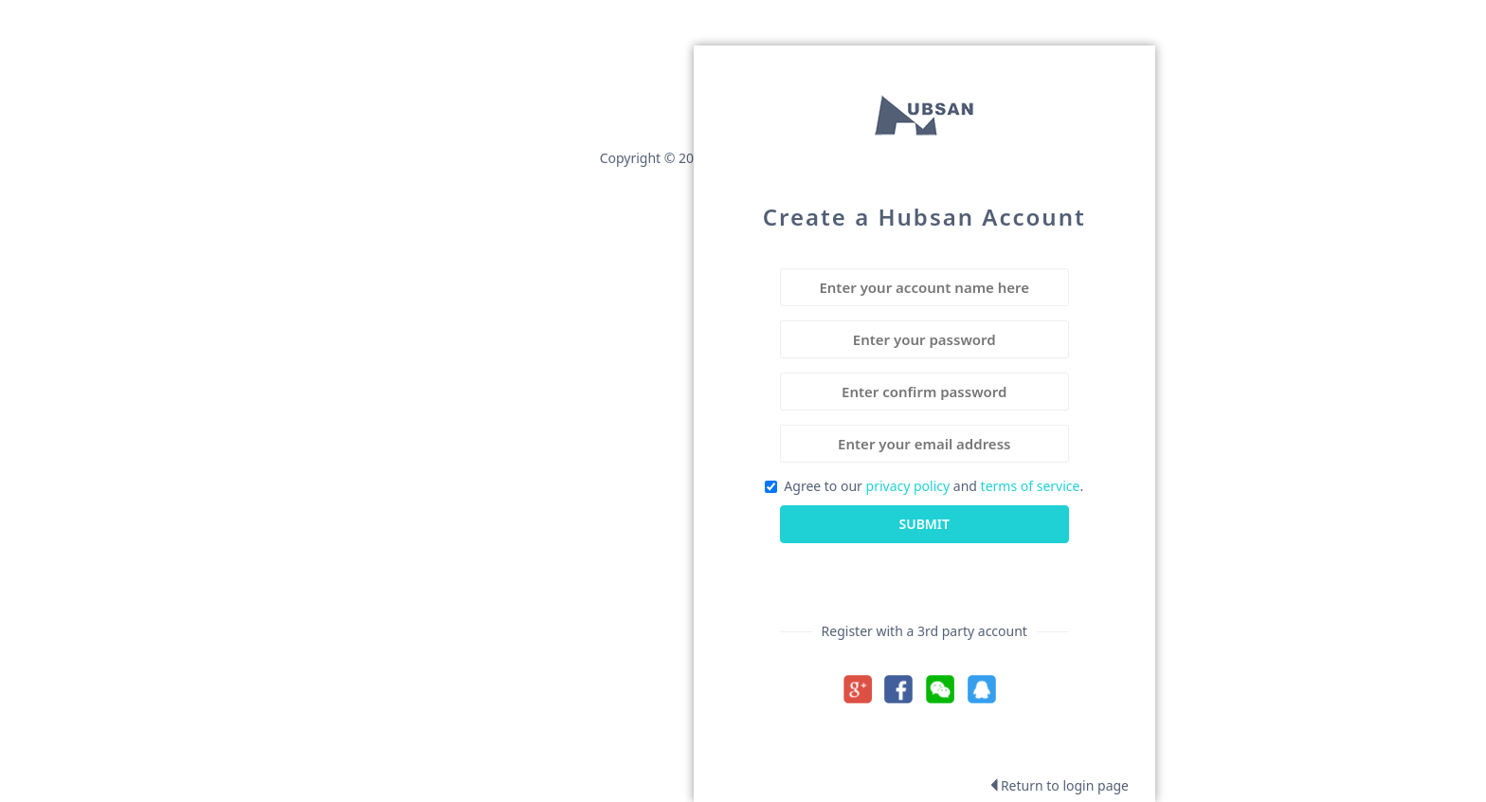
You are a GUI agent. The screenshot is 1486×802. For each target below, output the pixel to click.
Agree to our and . (924, 486)
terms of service (1030, 486)
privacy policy (908, 486)
